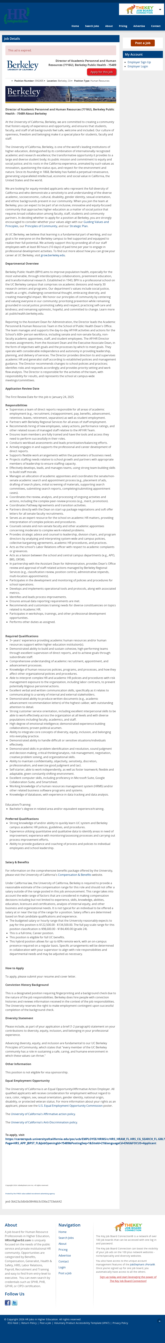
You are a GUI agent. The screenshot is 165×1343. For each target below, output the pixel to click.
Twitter (14, 1302)
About (109, 26)
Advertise (139, 26)
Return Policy (29, 1323)
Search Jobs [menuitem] (66, 1238)
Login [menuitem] (62, 1267)
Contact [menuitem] (64, 1261)
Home (75, 26)
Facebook (7, 1302)
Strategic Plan (79, 226)
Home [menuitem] (63, 1232)
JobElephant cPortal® (142, 1264)
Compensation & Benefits (75, 875)
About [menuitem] (63, 1244)
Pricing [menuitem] (63, 1249)
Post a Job (142, 43)
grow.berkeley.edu (53, 255)
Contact (155, 26)
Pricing (123, 26)
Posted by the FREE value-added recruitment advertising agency (30, 1194)
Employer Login (138, 66)
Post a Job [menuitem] (65, 1273)
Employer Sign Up (139, 62)
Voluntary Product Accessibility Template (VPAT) (81, 1323)
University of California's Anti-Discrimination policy (44, 1122)
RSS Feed (13, 1323)
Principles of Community (41, 226)
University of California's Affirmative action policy (43, 1114)
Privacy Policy (121, 1323)
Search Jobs (92, 26)
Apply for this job (101, 72)
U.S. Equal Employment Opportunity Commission (70, 1106)
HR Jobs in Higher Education (41, 1319)
